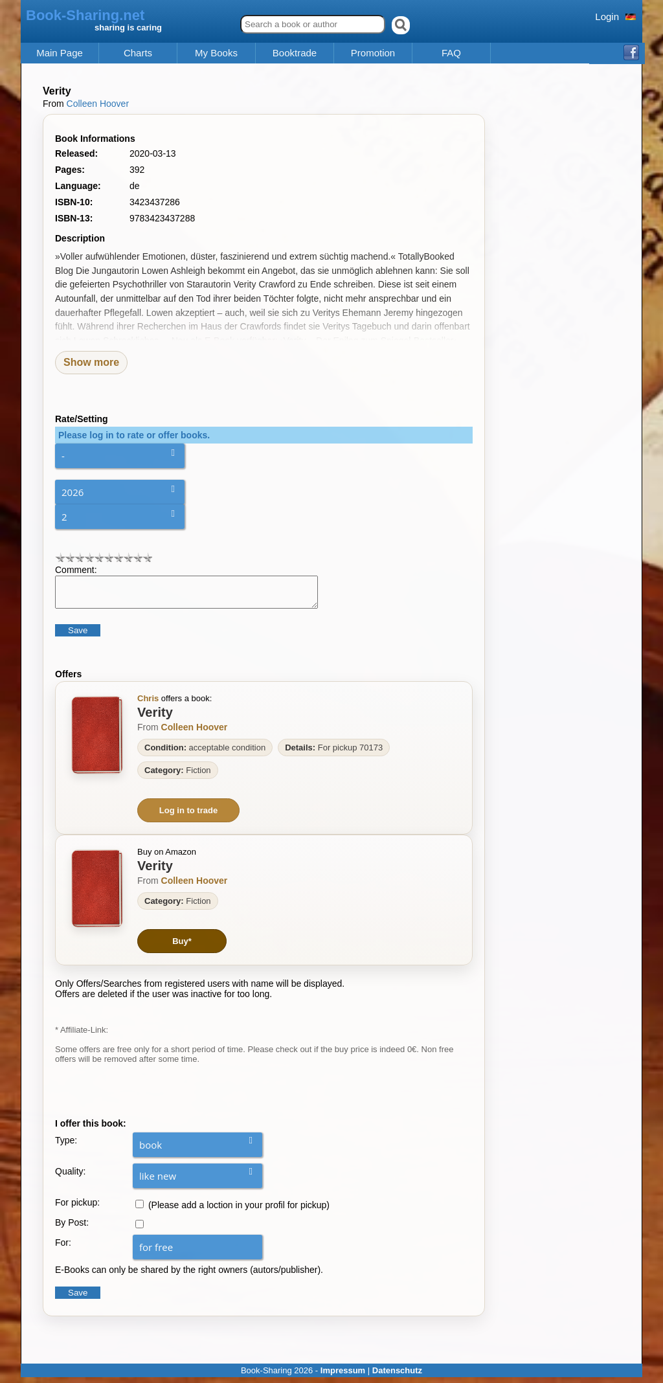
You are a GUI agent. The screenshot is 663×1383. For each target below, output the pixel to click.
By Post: (72, 1228)
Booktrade (295, 53)
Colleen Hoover (98, 103)
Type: (66, 1146)
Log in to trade (188, 816)
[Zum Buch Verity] (97, 741)
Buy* (182, 947)
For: (63, 1248)
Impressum (342, 1376)
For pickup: (77, 1208)
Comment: (76, 570)
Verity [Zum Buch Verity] (155, 718)
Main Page (59, 53)
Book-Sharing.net (85, 15)
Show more (91, 362)
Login (607, 16)
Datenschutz (397, 1376)
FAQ (451, 53)
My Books (216, 53)
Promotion (373, 53)
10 (147, 557)
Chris (148, 704)
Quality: (70, 1177)
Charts (138, 53)
